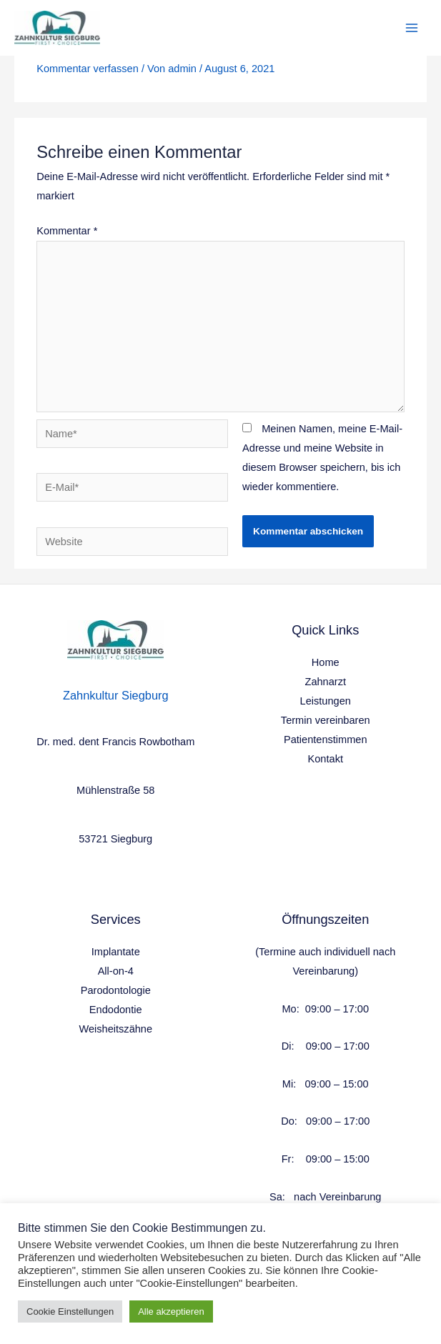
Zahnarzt (325, 681)
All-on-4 (116, 971)
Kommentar (66, 231)
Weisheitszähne (115, 1029)
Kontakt (325, 759)
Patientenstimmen (325, 739)
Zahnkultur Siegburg (116, 695)
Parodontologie (116, 990)
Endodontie (115, 1009)
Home (326, 662)
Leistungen (325, 701)
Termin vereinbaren (325, 720)
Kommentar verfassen (87, 68)
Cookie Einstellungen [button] (70, 1311)
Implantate (115, 951)
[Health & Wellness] (57, 28)
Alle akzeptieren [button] (171, 1311)
